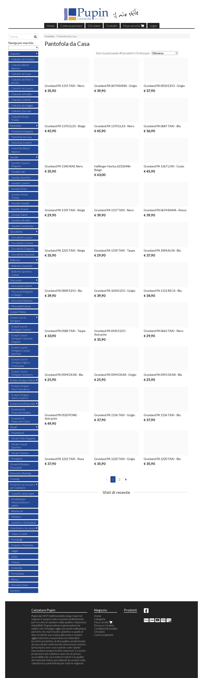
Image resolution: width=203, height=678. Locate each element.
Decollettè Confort (22, 243)
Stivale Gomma (20, 452)
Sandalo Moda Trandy (19, 196)
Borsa (14, 579)
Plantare (16, 516)
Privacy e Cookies (104, 625)
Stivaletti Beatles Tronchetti (19, 466)
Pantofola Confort (21, 142)
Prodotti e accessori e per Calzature (22, 486)
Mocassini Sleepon (21, 300)
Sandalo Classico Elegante (20, 164)
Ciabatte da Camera (22, 59)
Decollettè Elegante (22, 248)
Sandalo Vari (18, 171)
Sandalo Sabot (19, 214)
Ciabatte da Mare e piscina (22, 81)
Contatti (111, 26)
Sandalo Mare (19, 188)
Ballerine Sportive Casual (21, 273)
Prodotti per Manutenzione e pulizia (20, 502)
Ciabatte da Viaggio (22, 105)
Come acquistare (71, 26)
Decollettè (16, 231)
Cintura (15, 562)
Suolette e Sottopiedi (23, 522)
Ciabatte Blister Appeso (20, 66)
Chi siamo (94, 26)
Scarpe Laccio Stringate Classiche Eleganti (22, 338)
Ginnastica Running (20, 473)
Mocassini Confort (21, 285)
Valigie (14, 550)
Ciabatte (15, 53)
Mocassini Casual (21, 306)
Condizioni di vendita (105, 628)
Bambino (15, 590)
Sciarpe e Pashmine (22, 545)
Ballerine (15, 260)
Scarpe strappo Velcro (22, 380)
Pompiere (17, 458)
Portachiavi (17, 573)
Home (50, 26)
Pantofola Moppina (22, 131)
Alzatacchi (17, 511)
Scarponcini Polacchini (22, 403)
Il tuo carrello (133, 26)
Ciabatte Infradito (21, 94)
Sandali (14, 157)
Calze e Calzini (19, 533)
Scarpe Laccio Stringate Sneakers (22, 373)
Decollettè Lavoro (21, 237)
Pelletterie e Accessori (23, 528)
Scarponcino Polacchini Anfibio (21, 411)
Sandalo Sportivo (21, 177)
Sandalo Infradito (21, 220)
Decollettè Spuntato (23, 254)
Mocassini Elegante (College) (22, 293)
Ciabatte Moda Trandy (20, 118)
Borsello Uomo (19, 585)
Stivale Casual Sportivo (19, 446)
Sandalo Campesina (22, 225)
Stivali (13, 427)
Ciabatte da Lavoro (22, 88)
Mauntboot (17, 432)
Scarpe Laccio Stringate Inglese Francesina (20, 362)
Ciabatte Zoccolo (21, 111)
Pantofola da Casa (67, 36)
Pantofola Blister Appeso (20, 150)
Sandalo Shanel (19, 209)
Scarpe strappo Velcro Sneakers (20, 387)
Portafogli (16, 539)
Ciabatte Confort (21, 99)
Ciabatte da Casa (21, 73)
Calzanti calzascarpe (22, 493)
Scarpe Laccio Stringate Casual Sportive (20, 350)
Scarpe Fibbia (18, 311)
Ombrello (16, 567)
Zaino (14, 556)
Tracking (14, 478)
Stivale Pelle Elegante (23, 438)
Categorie (99, 619)
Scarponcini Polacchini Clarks (20, 420)
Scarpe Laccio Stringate (18, 319)
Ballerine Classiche (21, 265)
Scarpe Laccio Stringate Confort (21, 328)
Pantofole (50, 36)
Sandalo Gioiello (20, 203)
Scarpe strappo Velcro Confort (20, 396)
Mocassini (15, 280)
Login (153, 26)
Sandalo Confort (20, 183)
